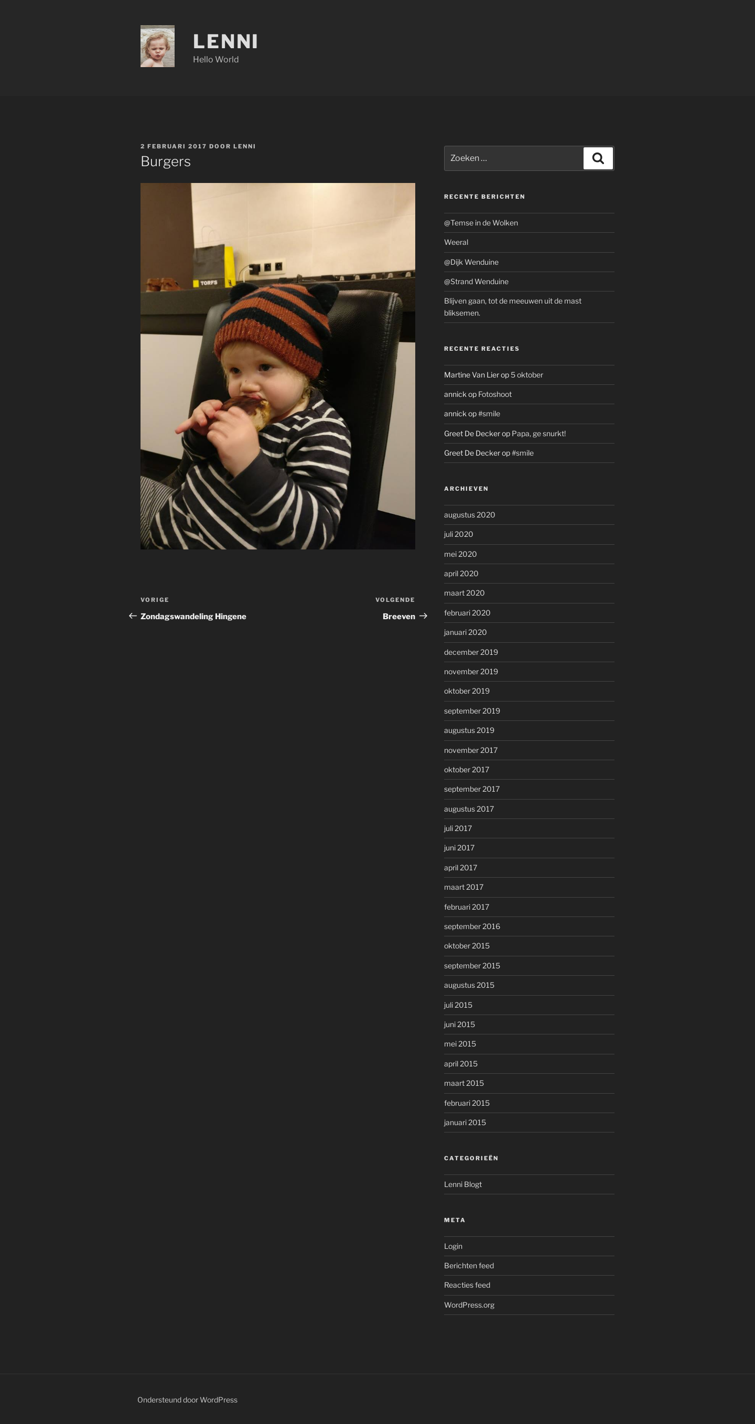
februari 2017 (466, 906)
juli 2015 (458, 1004)
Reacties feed (467, 1284)
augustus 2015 (469, 984)
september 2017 (472, 788)
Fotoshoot (495, 394)
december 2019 (471, 652)
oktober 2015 (467, 945)
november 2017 (471, 750)
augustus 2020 (469, 514)
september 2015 (472, 965)
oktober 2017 (466, 769)
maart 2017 (463, 886)
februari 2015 (467, 1102)
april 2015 (461, 1063)
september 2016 (472, 926)
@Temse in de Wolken (481, 222)
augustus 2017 (469, 808)
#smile (489, 413)
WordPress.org (469, 1304)
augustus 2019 (469, 730)
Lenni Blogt (463, 1184)
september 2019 (472, 710)
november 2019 (471, 671)
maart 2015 (464, 1082)
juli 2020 (458, 534)
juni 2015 (459, 1024)
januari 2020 (465, 632)
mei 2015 (460, 1043)
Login (453, 1246)
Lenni (226, 41)
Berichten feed (469, 1265)
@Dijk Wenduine (471, 261)
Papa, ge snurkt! (539, 433)
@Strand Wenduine (476, 281)
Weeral (456, 242)
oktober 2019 (467, 690)
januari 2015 (465, 1122)
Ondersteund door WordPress (187, 1399)
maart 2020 (464, 592)
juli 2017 (458, 828)
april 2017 (460, 867)
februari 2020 (467, 612)
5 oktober (527, 374)
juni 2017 (459, 847)
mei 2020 (460, 553)
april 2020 (461, 573)
